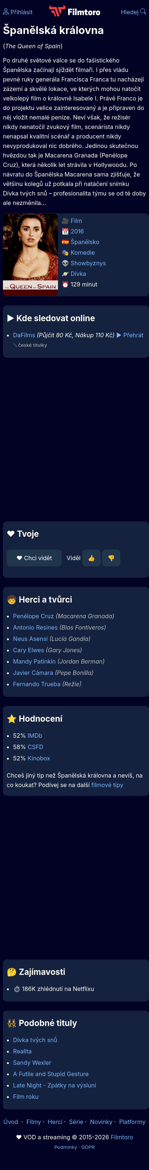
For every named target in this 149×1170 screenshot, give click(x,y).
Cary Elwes (28, 650)
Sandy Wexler (32, 1062)
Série (76, 1121)
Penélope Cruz (33, 616)
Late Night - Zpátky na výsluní (54, 1085)
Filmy (33, 1121)
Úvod (11, 1121)
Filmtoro (122, 1137)
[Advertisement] (72, 439)
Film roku (26, 1096)
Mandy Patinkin (34, 661)
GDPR (88, 1147)
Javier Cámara (33, 672)
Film (76, 220)
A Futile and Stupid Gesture (51, 1074)
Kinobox (39, 758)
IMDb (35, 735)
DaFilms (24, 335)
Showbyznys (88, 263)
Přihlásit (18, 12)
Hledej (133, 12)
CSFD (35, 747)
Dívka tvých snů (35, 1040)
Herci (55, 1121)
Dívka (78, 273)
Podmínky (65, 1147)
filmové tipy (107, 785)
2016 (77, 231)
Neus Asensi (30, 638)
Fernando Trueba (37, 684)
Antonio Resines (35, 627)
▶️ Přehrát (129, 335)
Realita (22, 1051)
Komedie (83, 252)
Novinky (101, 1121)
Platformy (132, 1121)
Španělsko (85, 242)
